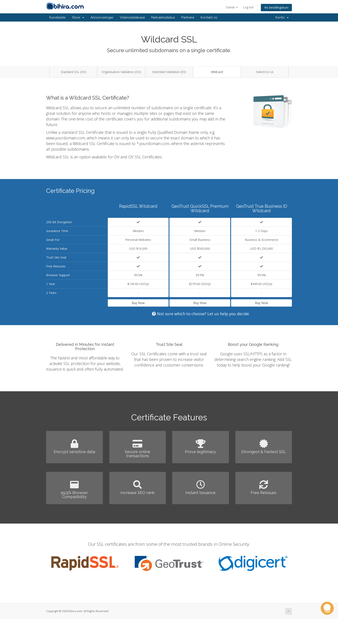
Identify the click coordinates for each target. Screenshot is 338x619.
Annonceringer (102, 17)
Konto (282, 17)
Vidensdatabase (132, 17)
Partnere (187, 17)
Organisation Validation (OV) (121, 72)
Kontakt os (209, 17)
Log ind (248, 7)
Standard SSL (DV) (73, 72)
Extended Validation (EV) (169, 72)
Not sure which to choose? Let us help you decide (200, 313)
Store (78, 17)
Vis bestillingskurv (276, 7)
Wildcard (217, 72)
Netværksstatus (163, 17)
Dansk (232, 7)
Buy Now (138, 303)
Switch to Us (265, 72)
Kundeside (57, 17)
